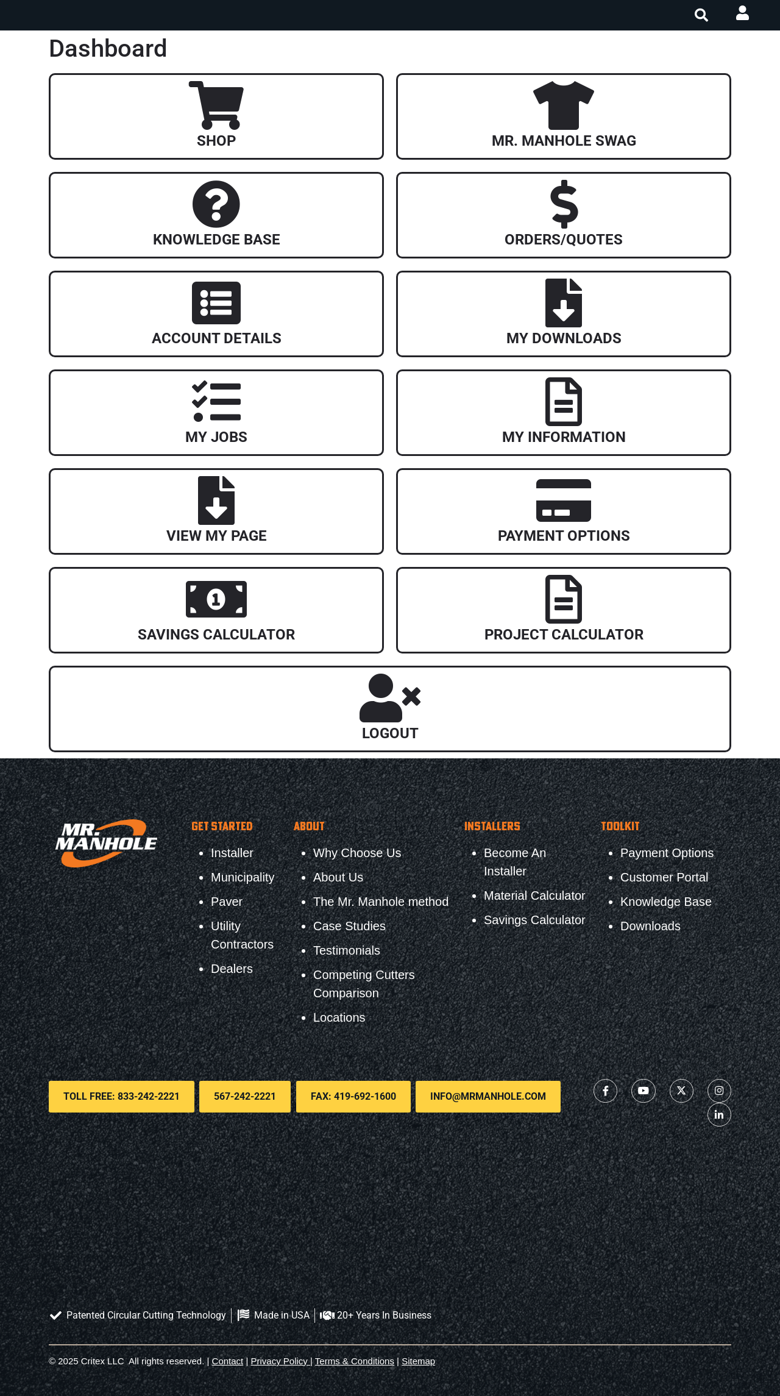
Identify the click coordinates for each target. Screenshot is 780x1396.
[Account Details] (216, 303)
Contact (228, 1360)
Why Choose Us (357, 853)
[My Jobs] (216, 401)
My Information (564, 437)
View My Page (216, 535)
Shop (216, 140)
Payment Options (564, 535)
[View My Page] (216, 500)
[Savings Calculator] (216, 599)
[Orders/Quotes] (563, 204)
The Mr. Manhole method (380, 901)
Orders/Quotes (564, 239)
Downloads (650, 926)
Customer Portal (664, 877)
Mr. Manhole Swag (564, 140)
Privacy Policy (279, 1360)
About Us (338, 877)
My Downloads (564, 338)
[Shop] (216, 105)
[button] (701, 15)
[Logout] (390, 698)
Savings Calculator (216, 634)
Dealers (232, 968)
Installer (232, 853)
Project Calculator (564, 634)
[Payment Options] (563, 500)
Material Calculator (535, 895)
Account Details (217, 338)
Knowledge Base (216, 239)
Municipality (242, 877)
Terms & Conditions (354, 1360)
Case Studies (349, 926)
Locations (339, 1017)
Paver (227, 901)
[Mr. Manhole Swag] (563, 105)
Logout (390, 733)
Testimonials (346, 950)
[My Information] (563, 401)
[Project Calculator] (563, 599)
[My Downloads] (563, 303)
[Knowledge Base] (216, 204)
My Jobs (216, 437)
